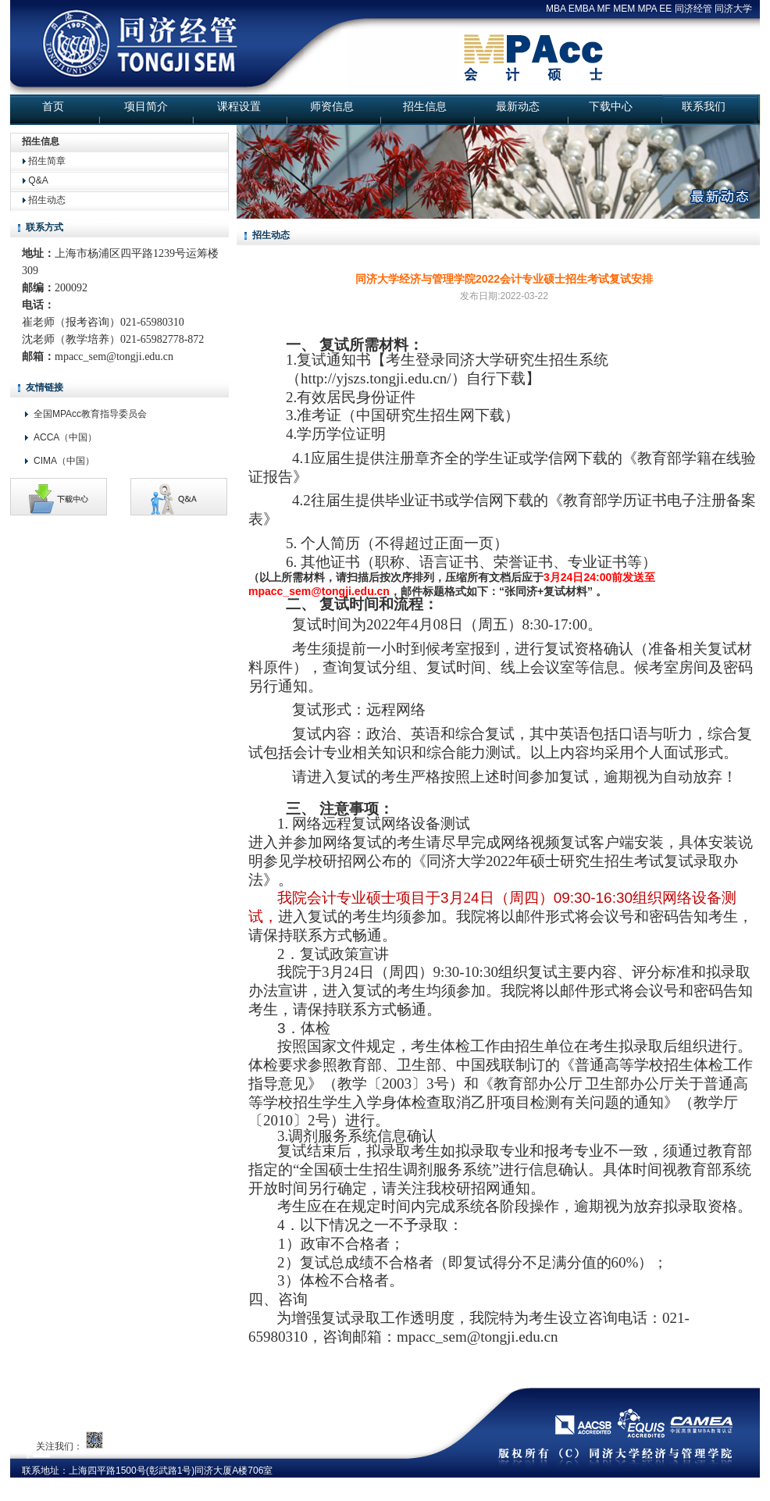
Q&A (38, 180)
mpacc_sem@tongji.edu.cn (114, 356)
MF (603, 8)
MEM (624, 8)
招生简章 (47, 160)
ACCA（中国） (65, 437)
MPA (647, 8)
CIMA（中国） (64, 460)
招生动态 (47, 199)
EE (665, 8)
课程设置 (239, 106)
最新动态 (518, 106)
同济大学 (733, 8)
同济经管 (693, 8)
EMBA (581, 8)
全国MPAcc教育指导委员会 (90, 413)
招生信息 (425, 106)
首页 (53, 106)
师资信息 (332, 106)
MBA (555, 8)
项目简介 (146, 106)
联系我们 (703, 106)
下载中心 (611, 106)
